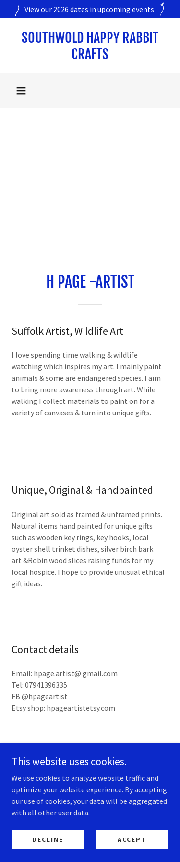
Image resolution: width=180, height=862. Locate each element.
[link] (90, 46)
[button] (21, 90)
